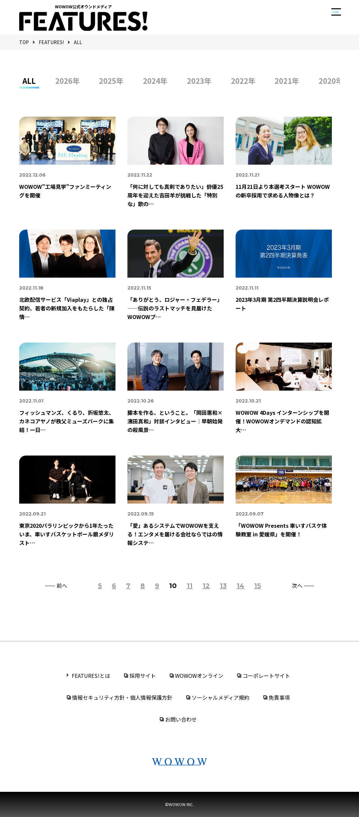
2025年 (111, 80)
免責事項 (279, 697)
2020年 (331, 80)
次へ (297, 586)
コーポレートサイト (266, 676)
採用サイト (142, 676)
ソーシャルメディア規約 (220, 697)
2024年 (155, 80)
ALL (78, 42)
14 (240, 586)
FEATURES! (51, 42)
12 (206, 586)
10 (173, 586)
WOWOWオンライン (199, 676)
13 (223, 586)
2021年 (287, 80)
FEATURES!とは (91, 676)
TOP (24, 42)
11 (190, 586)
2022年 (243, 80)
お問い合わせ (181, 719)
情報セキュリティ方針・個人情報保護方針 (122, 697)
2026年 (67, 80)
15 (257, 586)
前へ (62, 586)
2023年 (199, 80)
